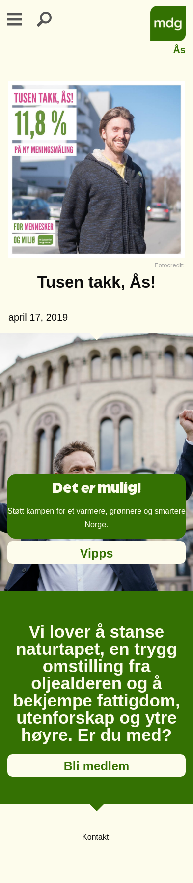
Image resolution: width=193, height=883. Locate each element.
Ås (179, 48)
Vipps (96, 553)
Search (50, 19)
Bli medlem (96, 766)
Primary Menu (20, 19)
